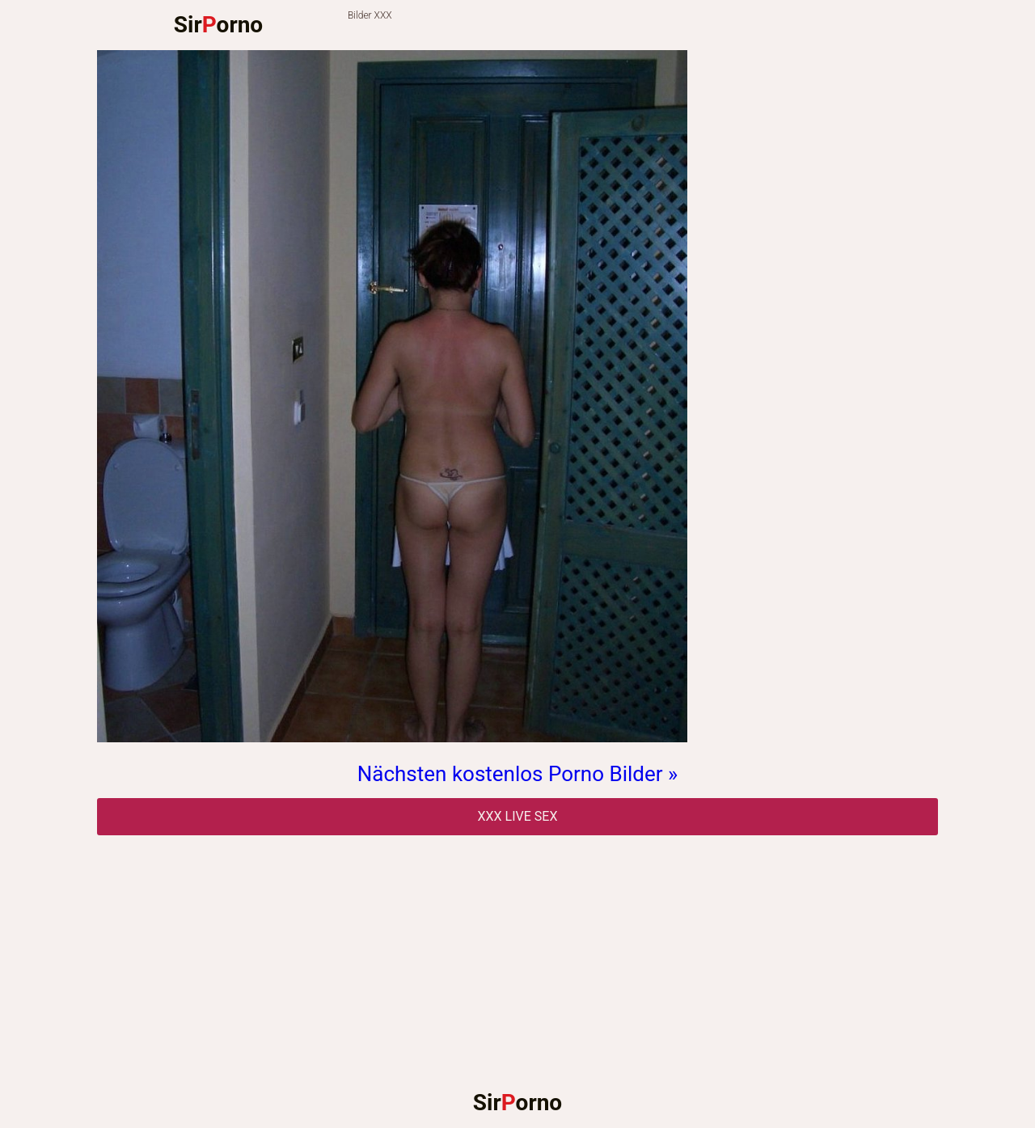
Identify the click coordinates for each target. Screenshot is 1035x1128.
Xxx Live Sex (518, 816)
